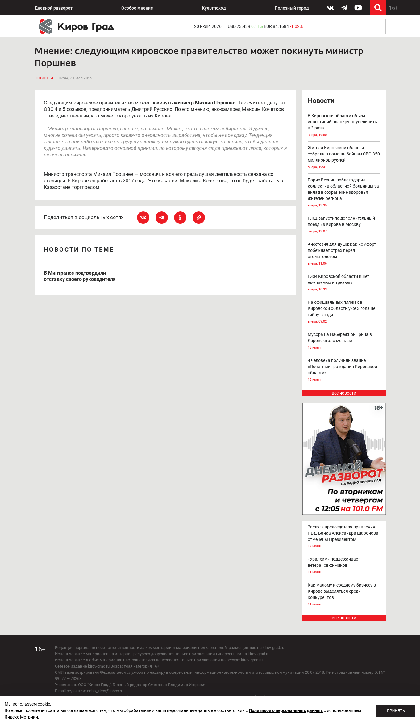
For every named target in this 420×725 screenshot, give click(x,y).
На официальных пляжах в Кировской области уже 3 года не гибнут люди (344, 312)
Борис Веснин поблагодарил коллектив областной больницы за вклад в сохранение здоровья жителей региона (344, 193)
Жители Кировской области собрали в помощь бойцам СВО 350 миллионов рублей (344, 157)
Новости (44, 78)
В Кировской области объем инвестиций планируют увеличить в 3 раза (344, 125)
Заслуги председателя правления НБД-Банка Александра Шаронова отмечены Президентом (344, 536)
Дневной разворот (54, 8)
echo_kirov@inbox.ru (105, 691)
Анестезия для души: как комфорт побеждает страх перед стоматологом (344, 254)
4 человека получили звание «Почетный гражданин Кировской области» (344, 370)
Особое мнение (137, 8)
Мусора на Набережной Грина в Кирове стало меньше (344, 341)
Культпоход (214, 8)
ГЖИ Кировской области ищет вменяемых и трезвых (344, 283)
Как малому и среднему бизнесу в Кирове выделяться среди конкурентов (344, 595)
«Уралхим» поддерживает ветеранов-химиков (344, 566)
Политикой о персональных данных (286, 710)
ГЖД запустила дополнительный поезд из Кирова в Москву (344, 225)
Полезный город (292, 8)
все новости (344, 393)
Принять (396, 711)
